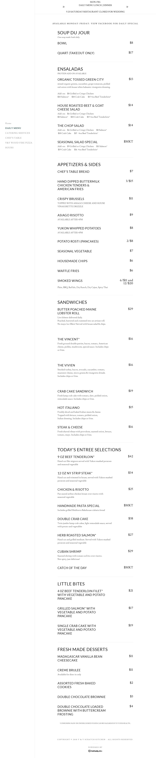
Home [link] (8, 123)
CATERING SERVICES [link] (17, 133)
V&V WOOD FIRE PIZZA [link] (18, 142)
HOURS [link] (9, 147)
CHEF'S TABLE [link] (13, 138)
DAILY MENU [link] (13, 128)
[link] (17, 56)
